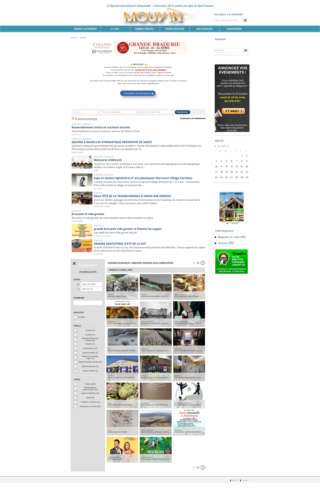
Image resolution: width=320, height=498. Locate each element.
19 (226, 174)
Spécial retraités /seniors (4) (90, 377)
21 (237, 174)
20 (232, 174)
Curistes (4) (90, 345)
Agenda (83, 37)
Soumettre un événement (193, 118)
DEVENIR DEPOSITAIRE (174, 29)
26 (227, 181)
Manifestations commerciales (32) (90, 403)
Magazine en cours (230, 241)
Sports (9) (90, 412)
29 (242, 181)
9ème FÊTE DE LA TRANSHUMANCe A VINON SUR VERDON (141, 202)
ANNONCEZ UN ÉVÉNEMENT (85, 29)
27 (232, 181)
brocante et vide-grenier (92, 226)
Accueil (73, 37)
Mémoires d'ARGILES (110, 161)
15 (242, 168)
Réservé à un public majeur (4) (90, 372)
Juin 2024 (221, 146)
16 (247, 168)
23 (248, 174)
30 (248, 181)
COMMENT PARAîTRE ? (145, 29)
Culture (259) (90, 399)
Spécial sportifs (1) (90, 385)
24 (216, 181)
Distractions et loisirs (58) (90, 421)
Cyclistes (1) (90, 350)
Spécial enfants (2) (90, 368)
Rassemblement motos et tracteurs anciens (107, 126)
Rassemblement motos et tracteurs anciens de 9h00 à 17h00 (114, 131)
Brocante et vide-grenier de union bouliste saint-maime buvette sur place (123, 230)
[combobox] (88, 317)
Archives (223, 247)
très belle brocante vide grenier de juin (121, 246)
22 (242, 174)
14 (237, 168)
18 (221, 174)
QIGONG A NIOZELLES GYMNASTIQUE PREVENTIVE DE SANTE (121, 142)
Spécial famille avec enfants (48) (90, 354)
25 (221, 181)
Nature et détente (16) (90, 408)
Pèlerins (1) (90, 359)
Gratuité (81, 332)
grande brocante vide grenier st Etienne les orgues (135, 241)
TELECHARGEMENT (234, 29)
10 (216, 168)
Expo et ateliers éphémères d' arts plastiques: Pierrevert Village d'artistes (146, 182)
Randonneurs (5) (90, 363)
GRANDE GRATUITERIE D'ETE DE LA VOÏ (125, 256)
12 (226, 168)
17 (216, 174)
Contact (243, 495)
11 (221, 168)
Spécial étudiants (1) (90, 381)
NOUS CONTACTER (204, 29)
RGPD (232, 495)
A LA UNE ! (115, 29)
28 (237, 181)
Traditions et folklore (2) (90, 417)
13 (232, 168)
